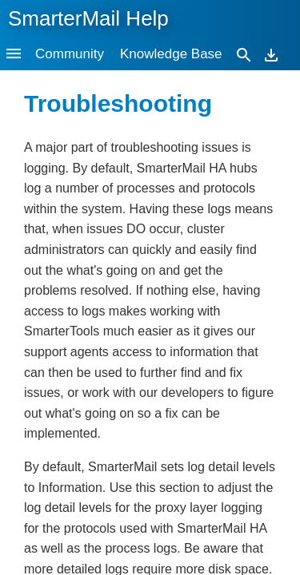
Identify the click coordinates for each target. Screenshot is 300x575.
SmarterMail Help (88, 18)
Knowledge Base (171, 53)
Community (69, 53)
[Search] (244, 54)
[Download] (271, 54)
